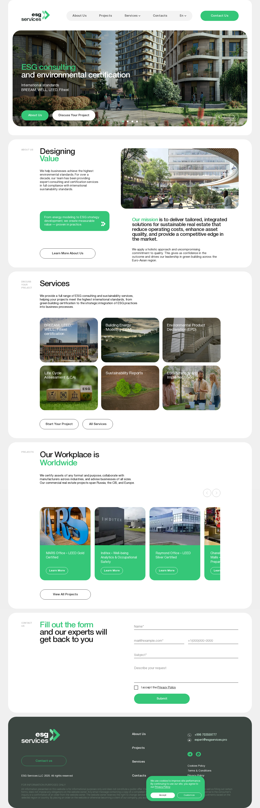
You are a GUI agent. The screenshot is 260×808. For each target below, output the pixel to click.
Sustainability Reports (124, 373)
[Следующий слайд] (216, 493)
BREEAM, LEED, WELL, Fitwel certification (58, 330)
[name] (186, 627)
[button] (219, 16)
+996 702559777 (206, 735)
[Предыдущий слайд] (207, 493)
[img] (191, 388)
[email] (159, 641)
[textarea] (186, 672)
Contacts (160, 15)
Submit (162, 698)
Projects (105, 15)
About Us (79, 15)
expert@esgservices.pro (211, 740)
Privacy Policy (162, 787)
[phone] (213, 641)
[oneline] (186, 655)
